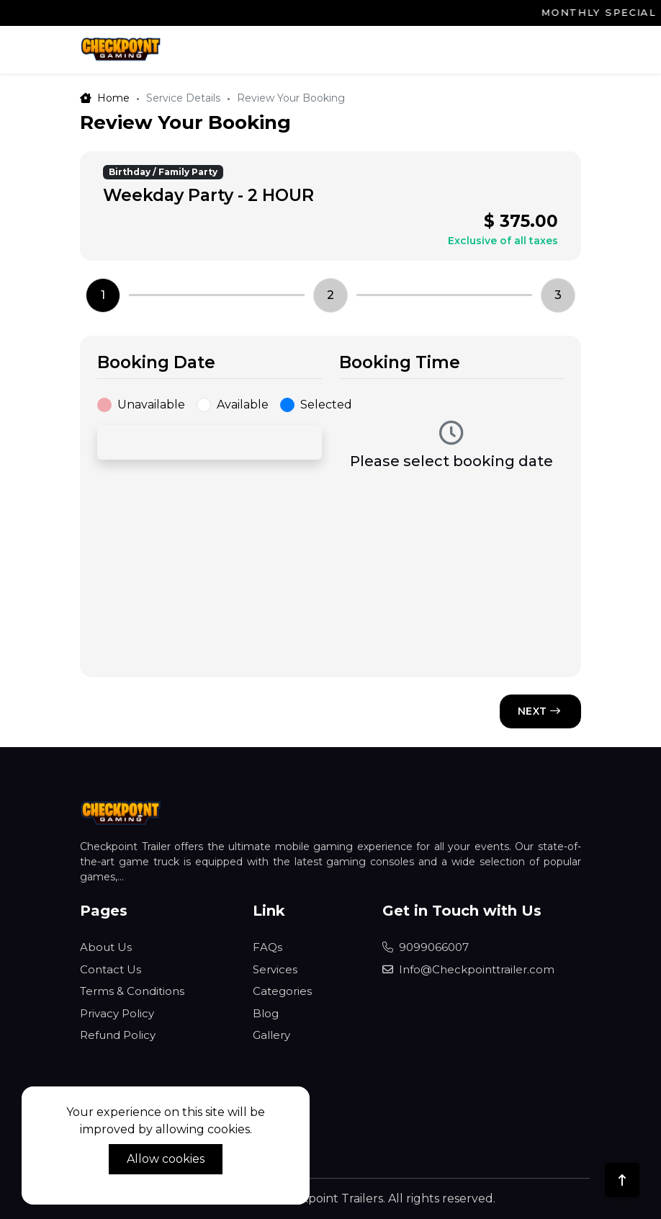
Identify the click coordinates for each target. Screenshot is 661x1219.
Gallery (271, 1035)
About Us (106, 947)
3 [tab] (558, 295)
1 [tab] (103, 295)
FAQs (267, 947)
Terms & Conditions (132, 991)
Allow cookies (165, 1159)
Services (275, 969)
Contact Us (110, 969)
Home (105, 97)
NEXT (539, 711)
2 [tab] (330, 295)
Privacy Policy (117, 1013)
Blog (266, 1013)
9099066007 (425, 947)
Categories (282, 991)
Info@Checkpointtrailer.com (468, 969)
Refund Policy (118, 1035)
